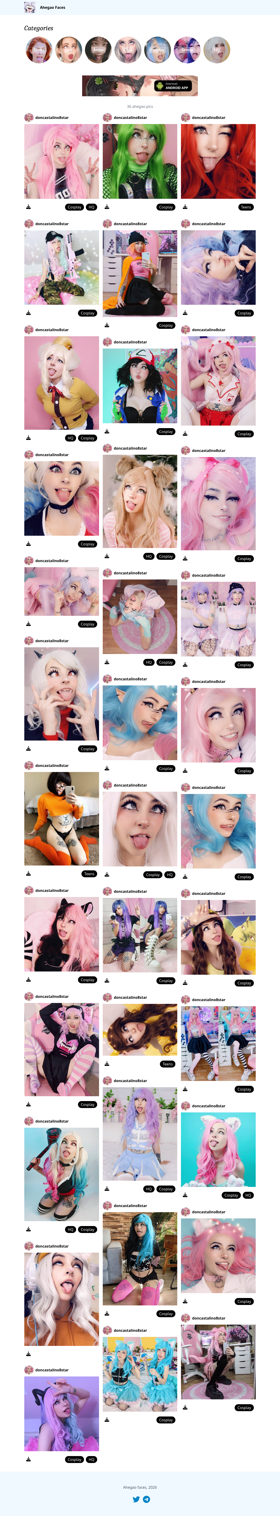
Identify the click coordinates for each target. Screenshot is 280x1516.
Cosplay (74, 207)
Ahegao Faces (52, 7)
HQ (91, 207)
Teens (89, 873)
